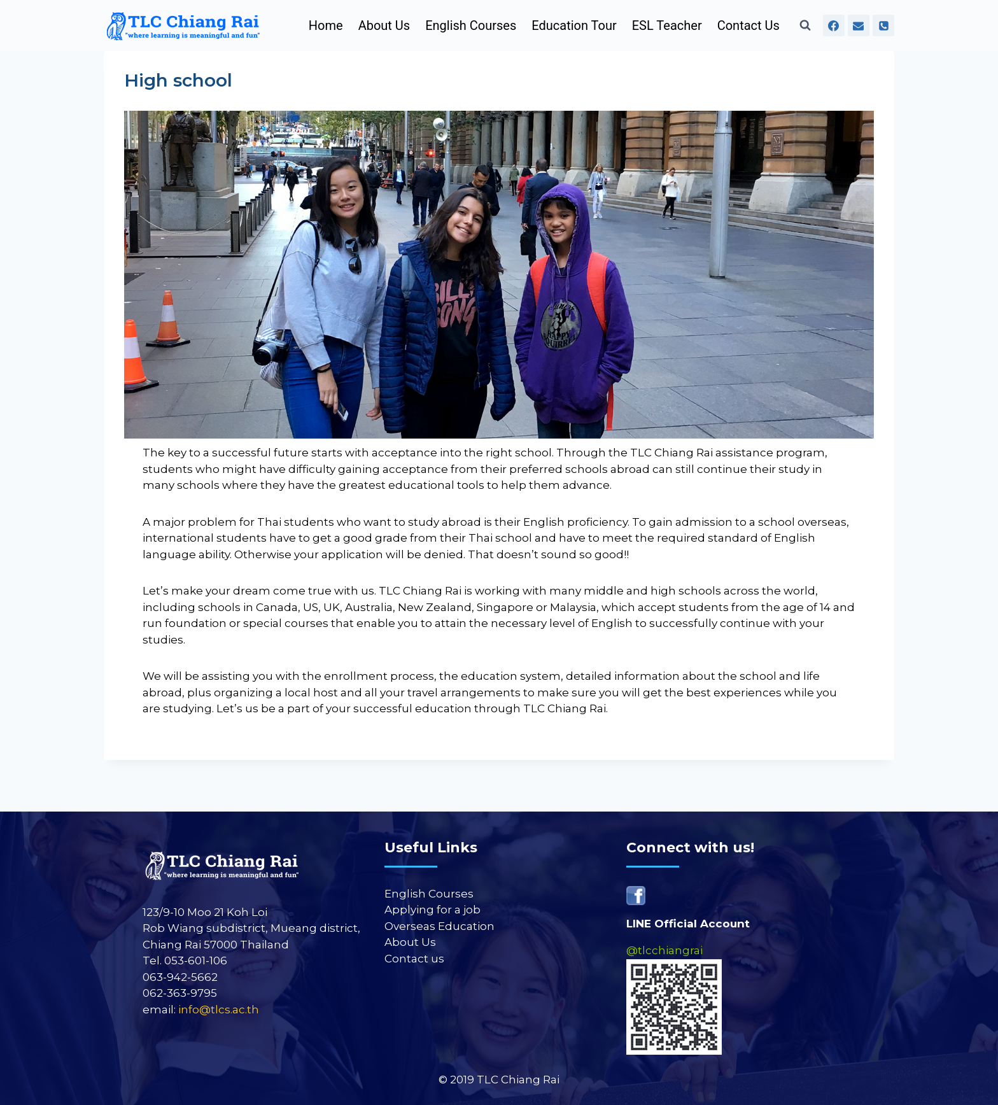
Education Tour (573, 25)
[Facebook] (834, 25)
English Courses (470, 25)
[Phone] (883, 25)
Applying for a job (432, 909)
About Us (384, 25)
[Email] (858, 25)
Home (326, 25)
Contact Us (748, 25)
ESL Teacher (667, 25)
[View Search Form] (805, 25)
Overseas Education (439, 926)
